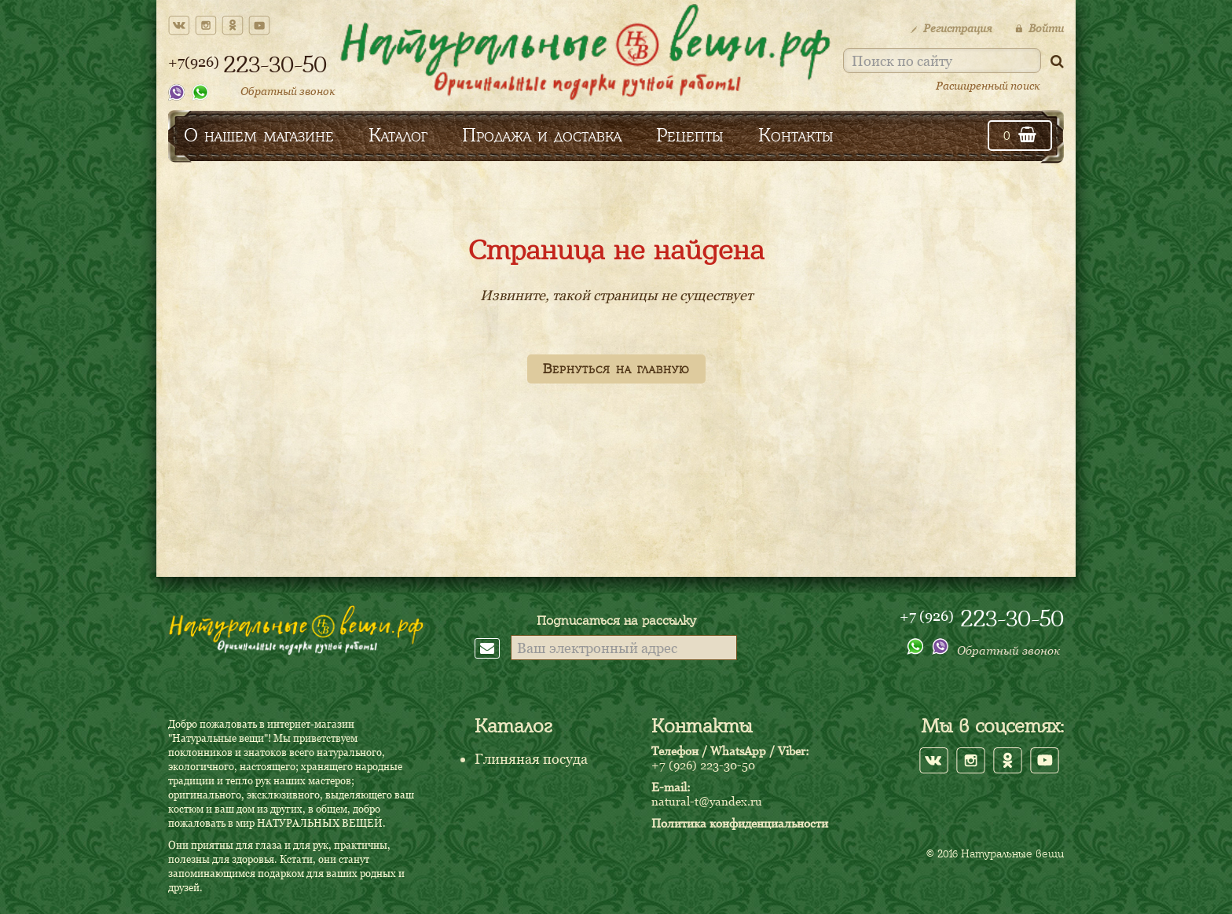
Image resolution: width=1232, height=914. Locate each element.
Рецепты (690, 134)
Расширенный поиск (988, 85)
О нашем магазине (259, 134)
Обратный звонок (288, 90)
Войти (1039, 28)
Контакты (796, 134)
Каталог (397, 134)
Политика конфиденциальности (739, 823)
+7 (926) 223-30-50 (703, 765)
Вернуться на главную (616, 368)
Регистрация (951, 28)
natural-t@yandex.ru (706, 801)
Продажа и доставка (542, 134)
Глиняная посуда (531, 759)
